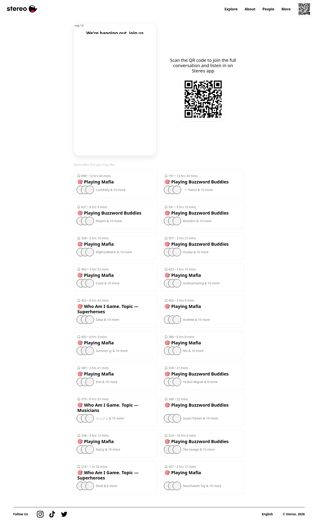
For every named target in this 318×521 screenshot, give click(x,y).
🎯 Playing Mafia (95, 182)
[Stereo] (22, 9)
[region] (115, 28)
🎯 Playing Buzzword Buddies (197, 182)
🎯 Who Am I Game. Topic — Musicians (107, 407)
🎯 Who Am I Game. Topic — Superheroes (107, 309)
